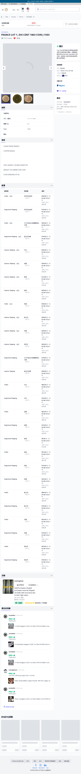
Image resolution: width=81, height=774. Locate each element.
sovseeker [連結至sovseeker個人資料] (12, 615)
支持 (60, 761)
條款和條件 (42, 768)
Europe (13, 17)
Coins (30, 4)
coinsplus (4, 32)
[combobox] (57, 9)
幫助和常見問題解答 (50, 761)
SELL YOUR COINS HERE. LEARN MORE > (40, 1)
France (21, 17)
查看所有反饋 (9, 707)
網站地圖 (66, 761)
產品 (6, 17)
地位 (47, 768)
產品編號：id (30, 17)
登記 (14, 10)
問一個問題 (61, 91)
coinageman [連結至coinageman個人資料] (13, 670)
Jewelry (22, 4)
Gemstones (13, 4)
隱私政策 (34, 768)
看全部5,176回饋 (36, 603)
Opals (3, 4)
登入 (18, 10)
